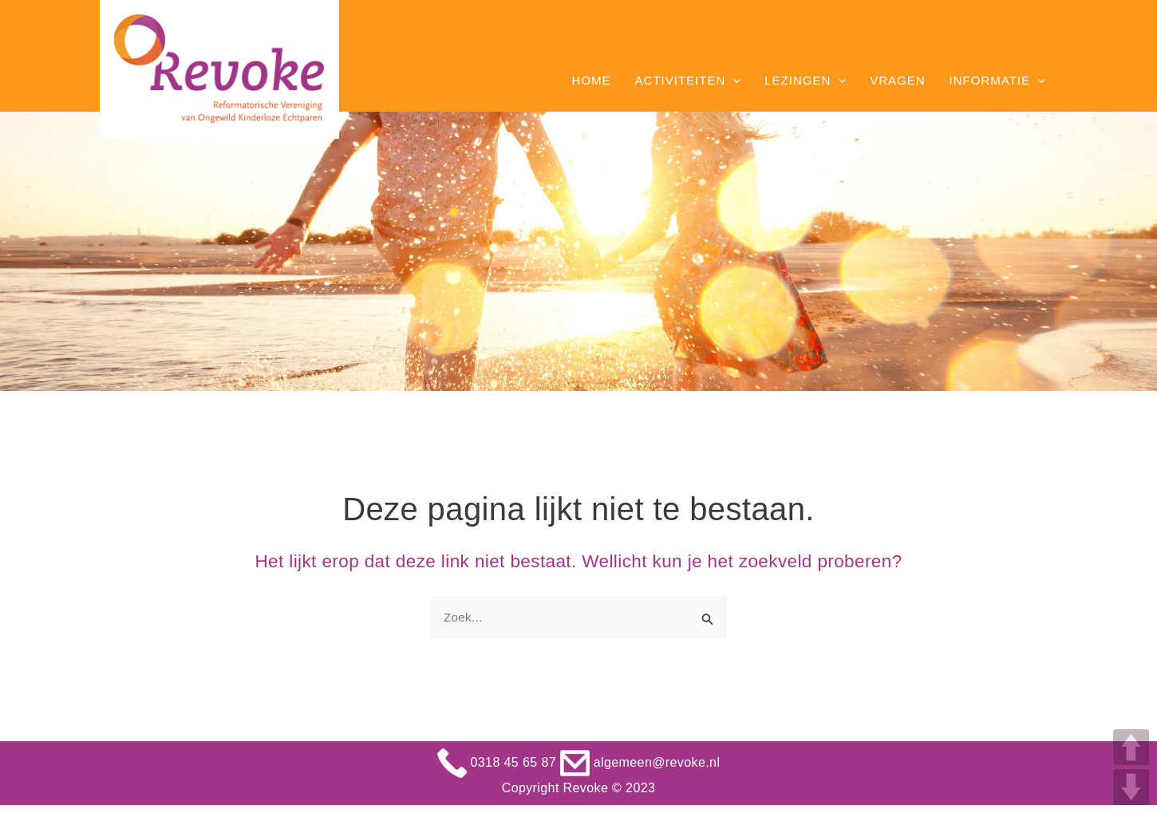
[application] (732, 80)
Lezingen (805, 80)
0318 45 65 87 (498, 762)
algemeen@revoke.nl (640, 762)
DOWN (1131, 787)
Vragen (897, 80)
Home (591, 80)
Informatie (997, 80)
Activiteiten (688, 80)
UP (1131, 747)
